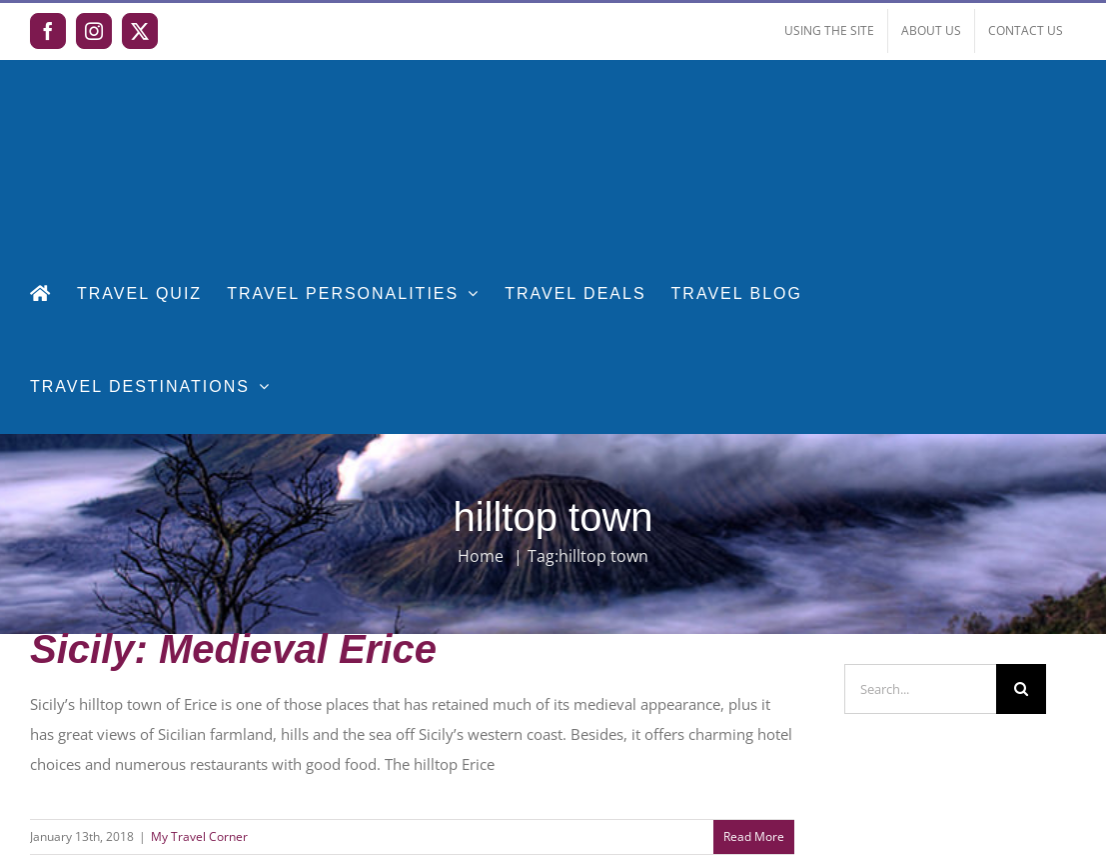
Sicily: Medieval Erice (233, 649)
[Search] (1021, 689)
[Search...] (920, 689)
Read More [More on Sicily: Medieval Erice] (753, 836)
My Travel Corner (199, 836)
